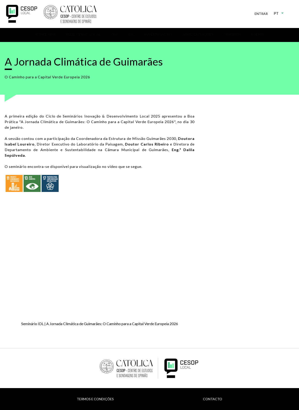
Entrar (261, 14)
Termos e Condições (95, 399)
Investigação (158, 34)
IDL (131, 34)
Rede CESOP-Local (83, 34)
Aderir (257, 34)
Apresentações (197, 34)
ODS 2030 (232, 34)
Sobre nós (45, 34)
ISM (114, 34)
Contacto (212, 399)
